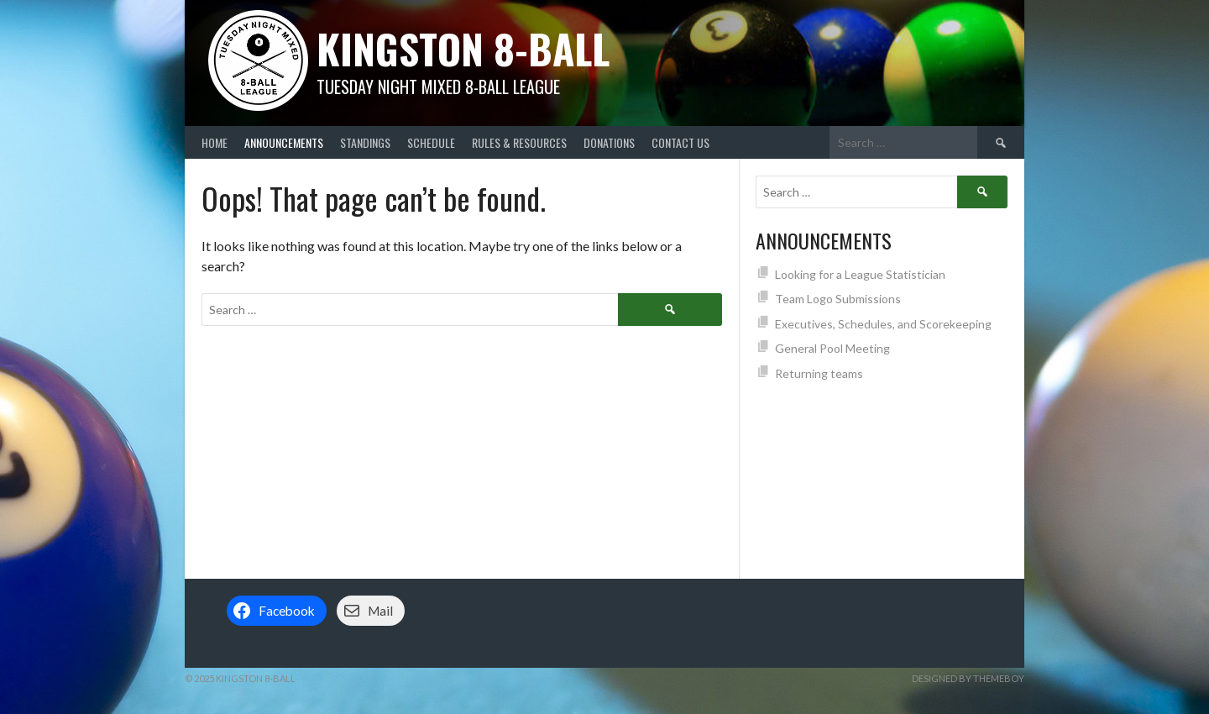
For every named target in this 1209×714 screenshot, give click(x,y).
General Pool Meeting (832, 348)
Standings (365, 142)
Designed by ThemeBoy (968, 678)
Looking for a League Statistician (860, 274)
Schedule (431, 142)
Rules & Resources (519, 142)
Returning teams (819, 373)
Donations (609, 142)
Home (215, 142)
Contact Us (680, 142)
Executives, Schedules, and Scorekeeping (883, 324)
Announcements (283, 142)
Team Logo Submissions (838, 298)
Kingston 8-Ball (463, 48)
